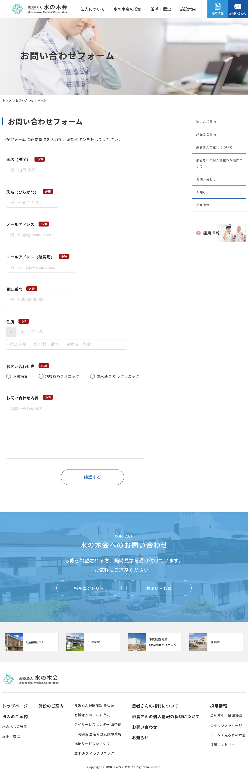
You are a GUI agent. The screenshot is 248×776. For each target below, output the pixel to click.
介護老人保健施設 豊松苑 (94, 705)
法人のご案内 (206, 121)
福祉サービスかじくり (92, 743)
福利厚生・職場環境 (226, 715)
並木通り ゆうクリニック (117, 376)
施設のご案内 (206, 134)
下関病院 (20, 376)
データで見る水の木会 (228, 735)
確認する (92, 477)
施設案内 (188, 9)
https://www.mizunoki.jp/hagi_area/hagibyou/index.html (216, 642)
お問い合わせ (206, 179)
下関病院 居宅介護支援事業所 (98, 734)
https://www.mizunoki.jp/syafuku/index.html (93, 642)
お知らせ (202, 192)
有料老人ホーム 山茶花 (92, 714)
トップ (6, 100)
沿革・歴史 (161, 9)
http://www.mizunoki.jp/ (31, 642)
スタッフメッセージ (226, 725)
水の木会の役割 (128, 9)
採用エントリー (89, 588)
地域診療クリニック (62, 376)
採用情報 (202, 205)
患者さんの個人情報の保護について (219, 163)
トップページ (15, 706)
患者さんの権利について (214, 147)
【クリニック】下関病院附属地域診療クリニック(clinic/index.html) (154, 642)
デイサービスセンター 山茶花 (98, 724)
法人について (93, 9)
